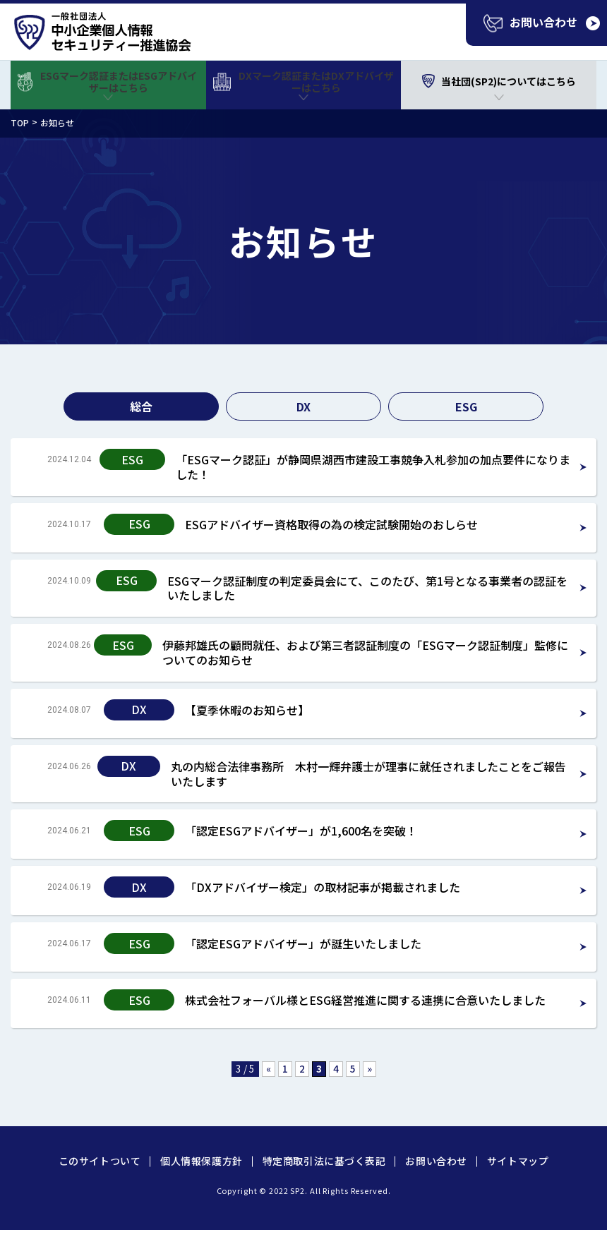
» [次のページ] (369, 1068)
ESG (466, 406)
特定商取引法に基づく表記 (324, 1161)
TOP (20, 122)
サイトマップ (517, 1161)
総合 (141, 406)
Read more (303, 467)
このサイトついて (99, 1161)
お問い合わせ (436, 1161)
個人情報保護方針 (201, 1161)
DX (303, 406)
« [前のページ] (268, 1068)
